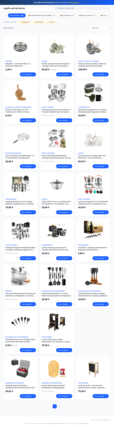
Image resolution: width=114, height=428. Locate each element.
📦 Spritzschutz (67, 15)
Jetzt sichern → (74, 2)
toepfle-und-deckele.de (14, 8)
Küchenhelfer (38, 22)
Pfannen (50, 22)
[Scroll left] (5, 15)
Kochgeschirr (24, 22)
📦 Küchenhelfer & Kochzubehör (42, 15)
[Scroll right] (108, 15)
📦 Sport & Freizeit (87, 15)
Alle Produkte (17, 15)
